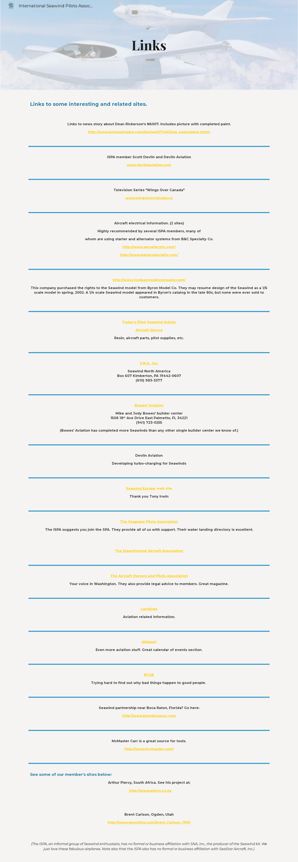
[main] (149, 45)
